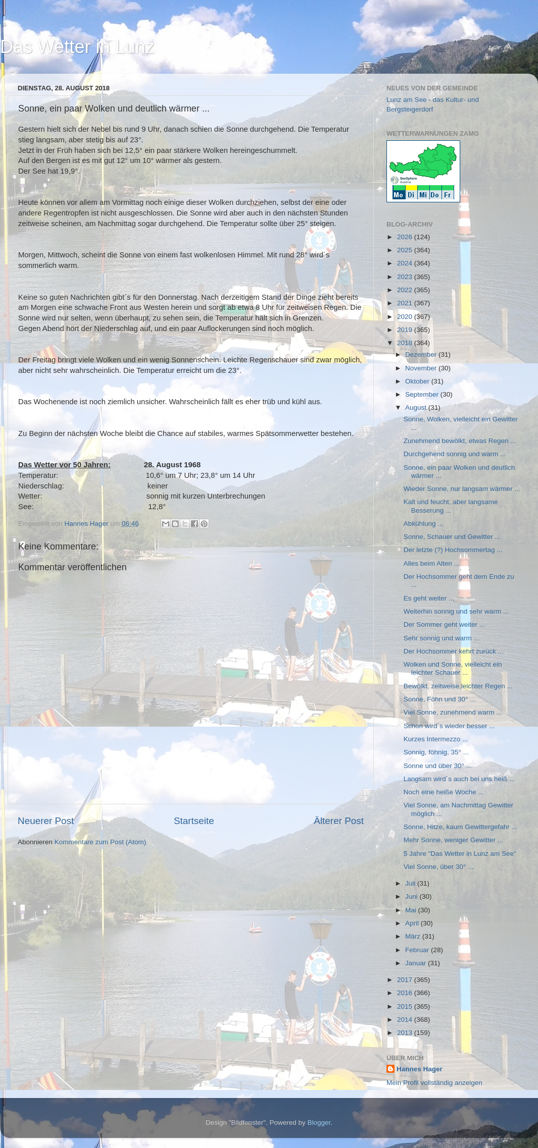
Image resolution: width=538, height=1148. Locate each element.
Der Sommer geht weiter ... (444, 624)
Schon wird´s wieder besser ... (449, 726)
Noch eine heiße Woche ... (444, 792)
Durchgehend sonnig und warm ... (455, 454)
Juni (412, 896)
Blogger (319, 1122)
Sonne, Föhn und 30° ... (440, 699)
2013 (405, 1032)
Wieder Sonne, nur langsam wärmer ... (462, 489)
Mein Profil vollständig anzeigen (434, 1082)
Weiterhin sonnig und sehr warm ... (456, 611)
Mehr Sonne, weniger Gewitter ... (453, 840)
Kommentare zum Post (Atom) (100, 842)
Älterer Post (339, 820)
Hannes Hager (420, 1069)
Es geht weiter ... (429, 598)
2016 (405, 993)
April (413, 923)
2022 (405, 290)
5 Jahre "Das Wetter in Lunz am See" (460, 853)
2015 (405, 1006)
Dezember (421, 354)
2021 (405, 303)
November (421, 368)
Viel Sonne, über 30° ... (439, 866)
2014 (405, 1019)
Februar (418, 950)
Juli (411, 883)
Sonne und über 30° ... (438, 766)
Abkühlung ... (424, 523)
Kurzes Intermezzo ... (436, 739)
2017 (405, 979)
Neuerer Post (46, 820)
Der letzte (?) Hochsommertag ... (453, 550)
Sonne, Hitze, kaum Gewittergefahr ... (460, 827)
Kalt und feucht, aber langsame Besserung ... (451, 506)
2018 (405, 343)
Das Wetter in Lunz (77, 46)
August (416, 407)
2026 (405, 237)
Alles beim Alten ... (432, 563)
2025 (405, 250)
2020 (405, 316)
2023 (405, 277)
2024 (405, 263)
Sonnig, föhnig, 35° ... (436, 752)
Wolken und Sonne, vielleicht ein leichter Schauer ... (453, 668)
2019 (405, 330)
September (423, 394)
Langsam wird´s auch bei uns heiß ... (459, 779)
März (413, 936)
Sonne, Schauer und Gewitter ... (452, 536)
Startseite (194, 820)
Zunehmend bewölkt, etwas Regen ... (460, 441)
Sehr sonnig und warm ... (441, 638)
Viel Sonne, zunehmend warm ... (453, 712)
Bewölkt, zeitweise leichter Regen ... (458, 686)
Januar (416, 963)
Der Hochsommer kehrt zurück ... (454, 651)
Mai (411, 910)
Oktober (418, 381)
